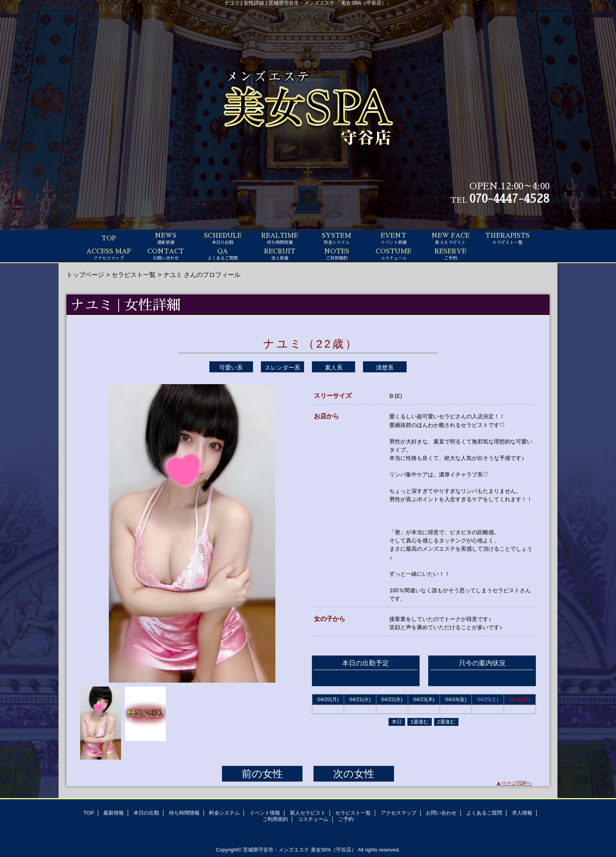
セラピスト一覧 (134, 274)
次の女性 (353, 774)
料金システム (224, 813)
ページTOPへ (516, 783)
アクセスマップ (398, 813)
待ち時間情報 (184, 813)
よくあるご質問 (484, 813)
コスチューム (313, 819)
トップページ (85, 274)
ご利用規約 (275, 819)
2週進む (446, 722)
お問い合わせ (441, 813)
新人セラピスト (308, 813)
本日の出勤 (146, 813)
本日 (397, 722)
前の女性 (262, 774)
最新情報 (113, 813)
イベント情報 (264, 813)
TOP (108, 238)
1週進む (420, 722)
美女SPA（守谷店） (333, 850)
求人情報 (522, 813)
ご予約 (346, 819)
